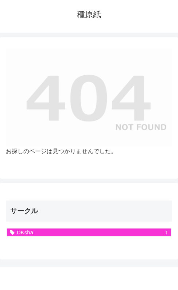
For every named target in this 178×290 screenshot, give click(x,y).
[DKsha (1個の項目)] (89, 232)
